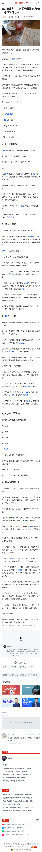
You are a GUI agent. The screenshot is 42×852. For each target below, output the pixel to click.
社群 (29, 401)
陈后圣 (17, 17)
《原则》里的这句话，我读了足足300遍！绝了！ (16, 771)
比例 (21, 497)
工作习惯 (24, 395)
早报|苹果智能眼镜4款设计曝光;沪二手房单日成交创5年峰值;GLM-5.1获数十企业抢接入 (18, 807)
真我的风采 (11, 734)
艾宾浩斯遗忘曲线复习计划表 (12, 831)
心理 (15, 237)
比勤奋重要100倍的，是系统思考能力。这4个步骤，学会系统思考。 (18, 768)
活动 (22, 289)
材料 (15, 521)
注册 (31, 723)
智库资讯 (5, 675)
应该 (10, 274)
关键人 (25, 386)
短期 (11, 558)
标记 (27, 283)
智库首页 (7, 844)
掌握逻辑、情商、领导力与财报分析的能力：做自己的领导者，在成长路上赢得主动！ (18, 810)
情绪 (35, 174)
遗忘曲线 (20, 570)
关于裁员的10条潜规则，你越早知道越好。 (15, 778)
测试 (6, 449)
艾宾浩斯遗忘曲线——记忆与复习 (13, 828)
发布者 (5, 752)
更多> (38, 820)
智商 (14, 59)
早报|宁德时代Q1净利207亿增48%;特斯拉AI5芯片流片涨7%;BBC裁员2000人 (18, 798)
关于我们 (28, 844)
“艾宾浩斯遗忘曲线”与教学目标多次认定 (15, 835)
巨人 (6, 120)
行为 (7, 174)
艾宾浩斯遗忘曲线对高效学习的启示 (14, 824)
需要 (22, 174)
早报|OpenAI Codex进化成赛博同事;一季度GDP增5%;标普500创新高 (18, 795)
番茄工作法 (8, 114)
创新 (22, 352)
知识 (21, 343)
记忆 (14, 518)
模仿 (14, 352)
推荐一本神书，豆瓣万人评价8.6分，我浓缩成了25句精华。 (18, 774)
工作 (31, 237)
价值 (15, 619)
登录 (12, 723)
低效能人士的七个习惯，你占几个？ (13, 804)
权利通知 (21, 844)
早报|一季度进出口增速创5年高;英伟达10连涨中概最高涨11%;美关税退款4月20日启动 (18, 801)
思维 (14, 395)
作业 (5, 151)
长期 (24, 521)
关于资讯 (35, 844)
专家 (27, 392)
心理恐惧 (10, 217)
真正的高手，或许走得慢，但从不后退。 (14, 781)
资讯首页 (14, 844)
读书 (14, 675)
